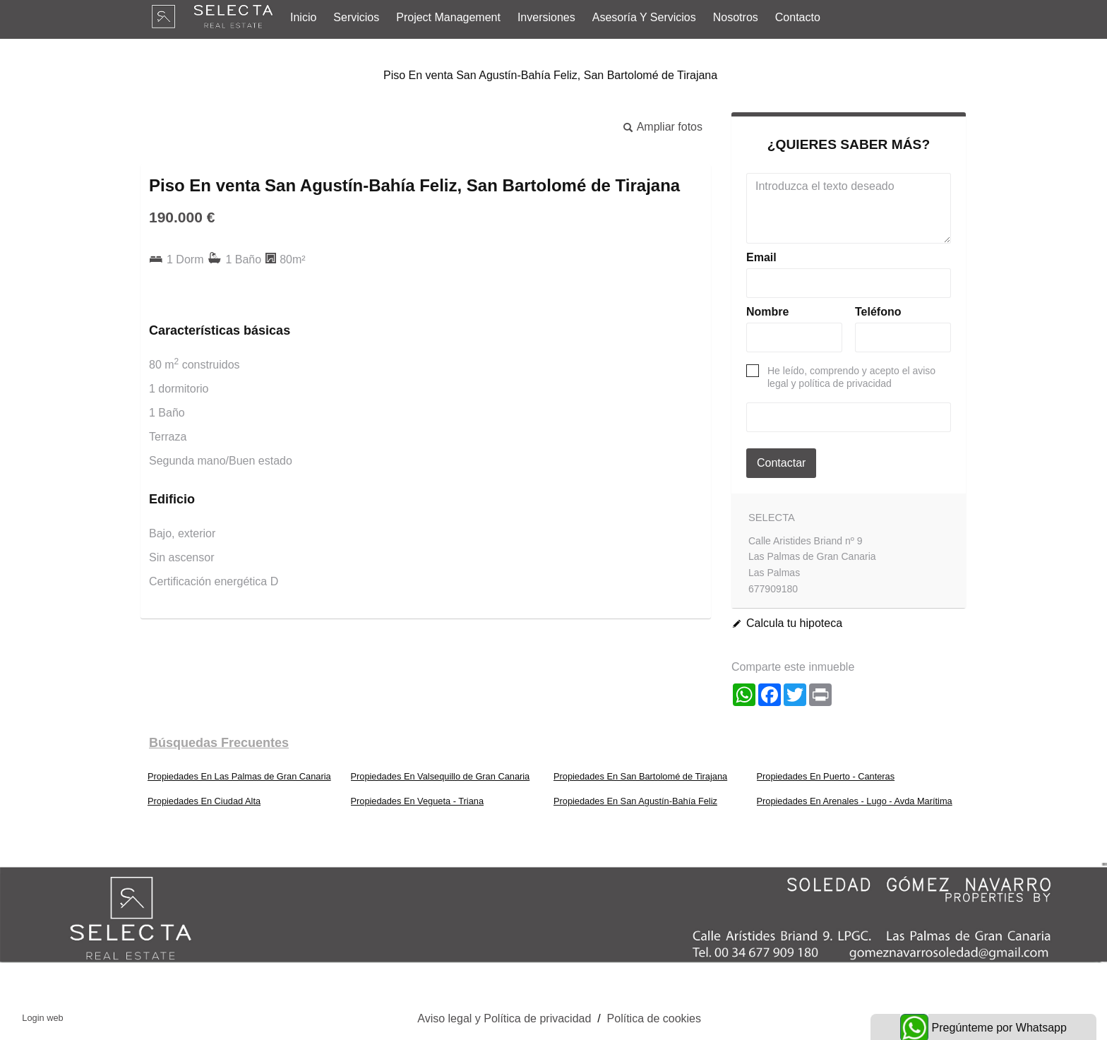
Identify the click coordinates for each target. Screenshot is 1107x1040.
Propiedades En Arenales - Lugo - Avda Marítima (854, 801)
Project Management (448, 17)
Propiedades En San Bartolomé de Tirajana (640, 776)
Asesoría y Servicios (644, 17)
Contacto (797, 17)
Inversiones (546, 17)
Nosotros (735, 17)
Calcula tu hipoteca (794, 623)
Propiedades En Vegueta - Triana (417, 801)
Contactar (781, 463)
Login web (42, 1017)
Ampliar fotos (669, 127)
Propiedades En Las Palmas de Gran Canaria (239, 776)
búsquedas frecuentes (219, 743)
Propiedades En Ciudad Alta (204, 801)
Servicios (356, 17)
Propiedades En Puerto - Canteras (826, 776)
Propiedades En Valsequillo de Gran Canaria (440, 776)
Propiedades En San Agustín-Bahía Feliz (635, 801)
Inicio (303, 17)
